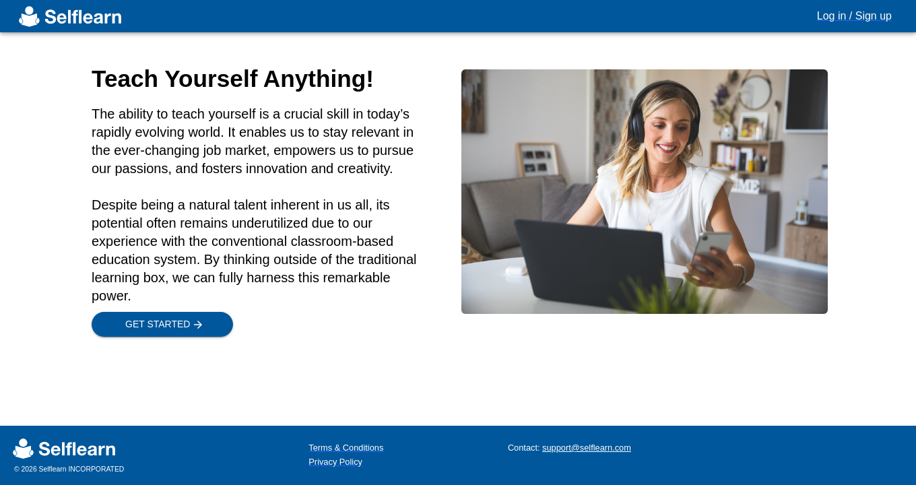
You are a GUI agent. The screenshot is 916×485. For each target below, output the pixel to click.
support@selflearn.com (586, 448)
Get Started (162, 324)
